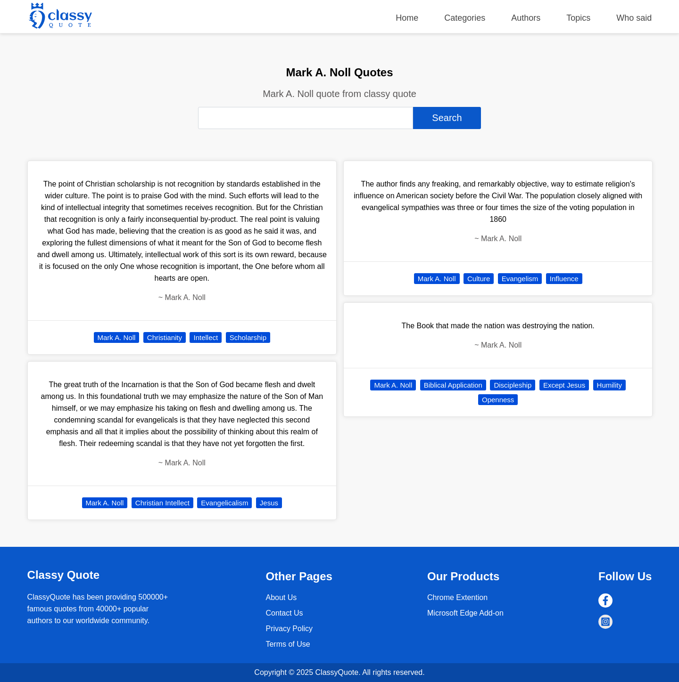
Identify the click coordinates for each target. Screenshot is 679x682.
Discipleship (512, 385)
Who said (634, 18)
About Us (281, 597)
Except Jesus (564, 385)
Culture (478, 279)
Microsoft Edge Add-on (465, 613)
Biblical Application (453, 385)
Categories (464, 18)
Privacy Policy (289, 629)
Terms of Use (287, 644)
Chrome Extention (457, 597)
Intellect (205, 337)
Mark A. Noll (117, 337)
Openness (498, 400)
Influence (564, 279)
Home (407, 18)
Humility (609, 385)
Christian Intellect (162, 503)
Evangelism (520, 279)
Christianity (164, 337)
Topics (578, 18)
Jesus (269, 503)
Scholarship (248, 337)
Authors (525, 18)
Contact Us (284, 613)
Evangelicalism (224, 503)
